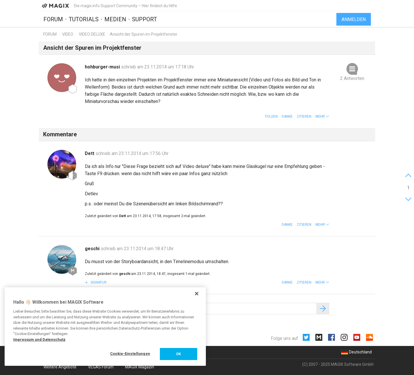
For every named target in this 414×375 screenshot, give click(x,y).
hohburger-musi (103, 67)
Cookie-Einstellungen (130, 353)
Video (67, 34)
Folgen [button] (271, 116)
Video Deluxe (92, 34)
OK (178, 354)
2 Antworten (352, 78)
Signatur (98, 282)
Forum (53, 19)
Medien (115, 19)
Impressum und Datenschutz (39, 339)
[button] (322, 116)
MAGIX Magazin (139, 367)
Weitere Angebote (59, 367)
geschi (93, 248)
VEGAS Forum (101, 367)
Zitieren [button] (304, 116)
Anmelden (354, 19)
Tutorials (84, 19)
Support (144, 19)
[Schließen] (196, 293)
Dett (90, 153)
